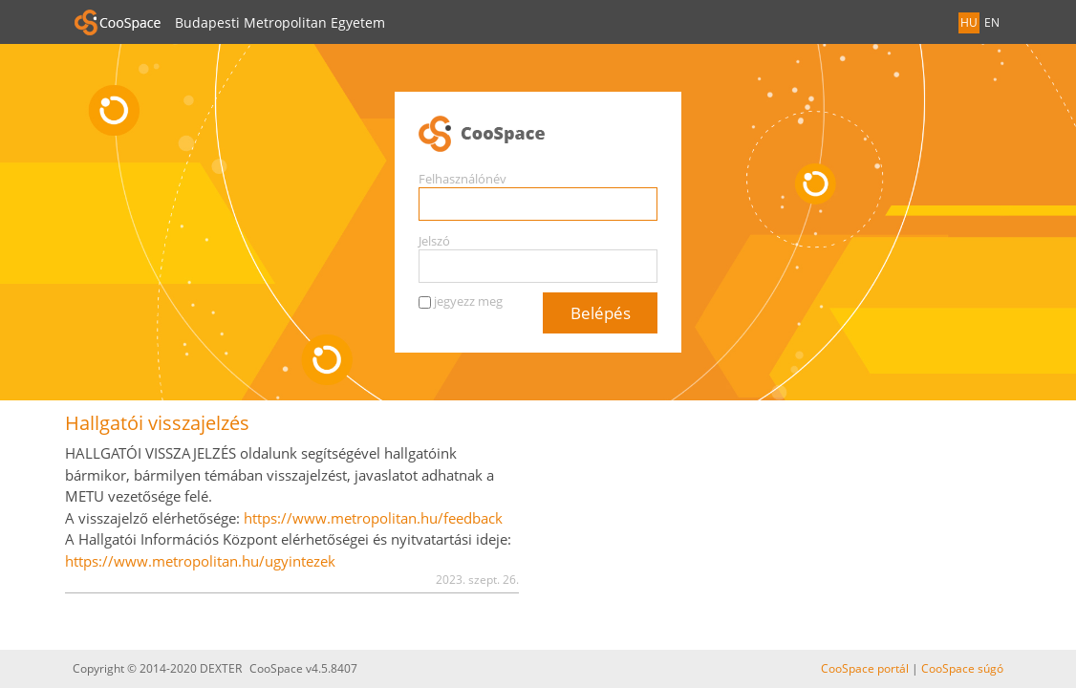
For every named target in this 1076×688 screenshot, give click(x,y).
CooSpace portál (865, 668)
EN (992, 22)
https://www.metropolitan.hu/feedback (373, 517)
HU (969, 22)
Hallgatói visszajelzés (157, 423)
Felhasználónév (462, 178)
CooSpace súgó (962, 668)
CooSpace (538, 135)
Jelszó (434, 240)
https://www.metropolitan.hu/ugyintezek (200, 560)
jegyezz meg (468, 301)
